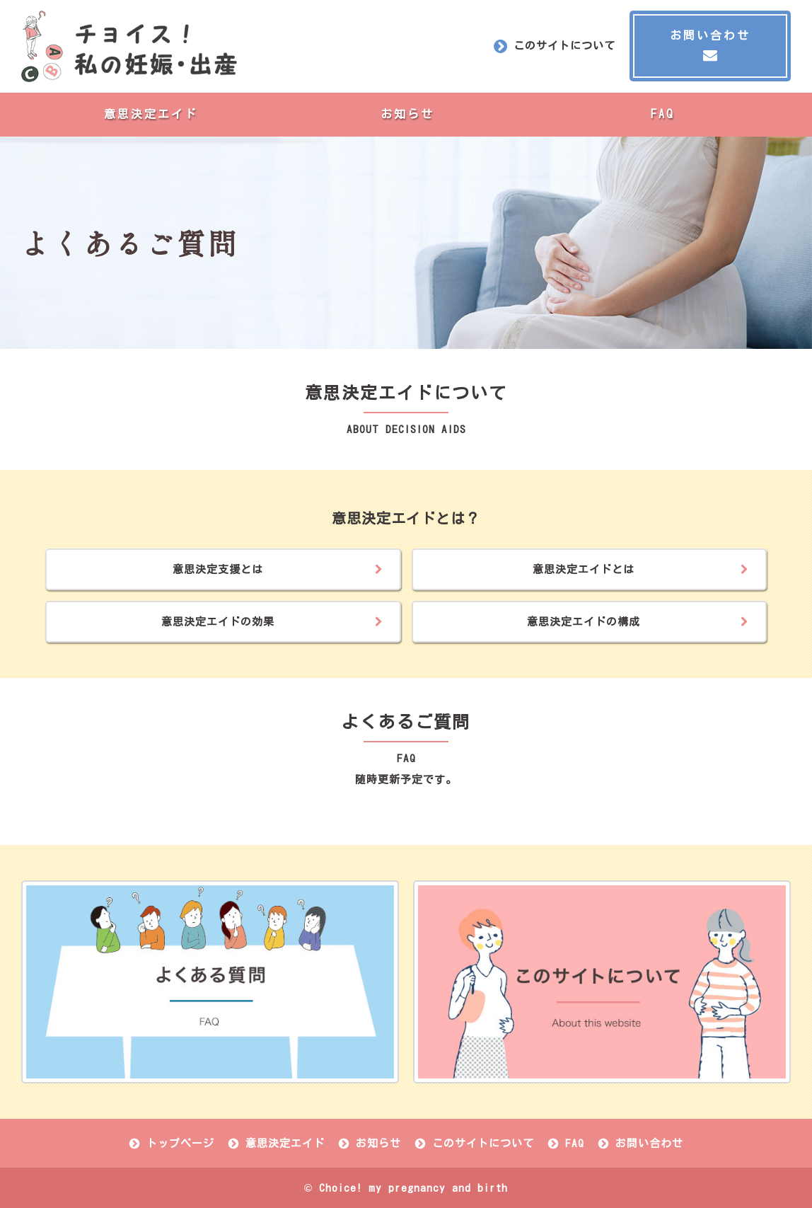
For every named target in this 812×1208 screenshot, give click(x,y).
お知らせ (407, 114)
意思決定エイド (151, 114)
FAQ (663, 114)
